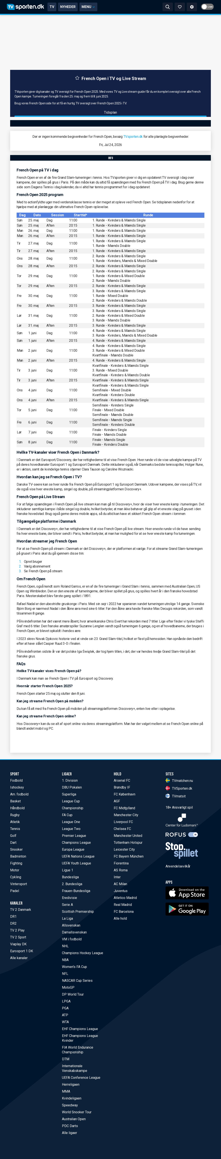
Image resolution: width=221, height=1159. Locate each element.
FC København (124, 794)
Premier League (74, 836)
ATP (65, 1015)
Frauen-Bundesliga (76, 891)
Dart (13, 843)
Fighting (16, 863)
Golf (13, 836)
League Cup (71, 801)
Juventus (121, 891)
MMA (66, 1091)
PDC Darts (70, 1126)
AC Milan (120, 884)
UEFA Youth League (76, 863)
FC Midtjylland (124, 808)
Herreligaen (70, 1084)
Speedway (70, 1105)
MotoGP (68, 987)
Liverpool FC (123, 822)
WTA (65, 1022)
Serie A (67, 905)
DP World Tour (73, 994)
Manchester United (128, 836)
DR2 (13, 923)
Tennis (15, 829)
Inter (117, 877)
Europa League (73, 849)
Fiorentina (121, 863)
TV (52, 7)
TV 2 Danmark (20, 910)
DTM (65, 1059)
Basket (15, 801)
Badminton (18, 856)
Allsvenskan (71, 925)
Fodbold (16, 780)
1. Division (70, 780)
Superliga (69, 794)
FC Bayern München (129, 856)
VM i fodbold (72, 939)
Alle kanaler (19, 958)
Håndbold (17, 808)
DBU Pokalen (72, 787)
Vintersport (18, 884)
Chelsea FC (122, 829)
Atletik (15, 822)
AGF (117, 801)
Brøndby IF (122, 787)
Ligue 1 (67, 870)
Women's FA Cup (74, 967)
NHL (65, 946)
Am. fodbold (19, 794)
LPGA (66, 1001)
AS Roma (121, 870)
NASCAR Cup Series (77, 981)
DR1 (13, 916)
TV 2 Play (17, 930)
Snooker (16, 849)
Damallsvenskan (74, 932)
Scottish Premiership (78, 912)
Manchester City (126, 815)
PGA (65, 1008)
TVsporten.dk (133, 137)
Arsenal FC (122, 780)
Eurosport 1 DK (21, 951)
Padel (14, 891)
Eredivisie (69, 898)
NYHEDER (68, 7)
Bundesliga (70, 877)
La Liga (67, 918)
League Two (71, 829)
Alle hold (120, 918)
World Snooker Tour (77, 1112)
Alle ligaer (69, 1133)
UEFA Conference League (81, 1078)
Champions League (76, 843)
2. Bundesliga (72, 884)
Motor (14, 870)
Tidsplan (110, 112)
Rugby (15, 815)
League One (71, 822)
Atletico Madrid (125, 898)
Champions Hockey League (82, 953)
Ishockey (17, 787)
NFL (65, 974)
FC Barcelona (124, 912)
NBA (65, 960)
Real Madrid (123, 905)
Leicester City (124, 849)
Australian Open (74, 1119)
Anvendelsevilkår (178, 866)
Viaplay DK (18, 944)
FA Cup (67, 815)
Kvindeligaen (71, 1098)
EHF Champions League (80, 1029)
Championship (72, 808)
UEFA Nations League (78, 856)
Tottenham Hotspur (128, 843)
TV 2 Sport (18, 937)
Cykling (15, 877)
